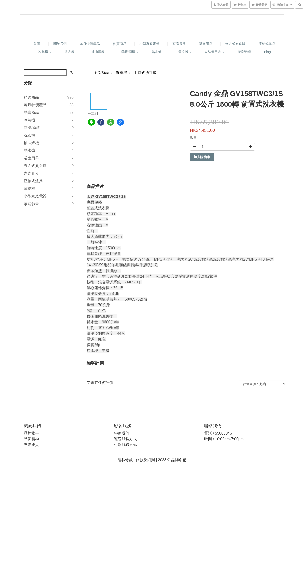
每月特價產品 (90, 44)
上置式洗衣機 (145, 73)
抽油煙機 (99, 52)
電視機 (184, 52)
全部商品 (101, 73)
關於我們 (60, 44)
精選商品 (31, 97)
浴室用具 (205, 44)
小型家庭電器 (149, 44)
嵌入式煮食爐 (235, 44)
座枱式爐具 (267, 44)
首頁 (36, 44)
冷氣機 (45, 52)
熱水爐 (158, 52)
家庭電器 (179, 44)
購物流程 (244, 52)
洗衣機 (71, 52)
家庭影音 (31, 204)
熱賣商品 (119, 44)
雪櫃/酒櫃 (129, 52)
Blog (267, 52)
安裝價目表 (214, 52)
